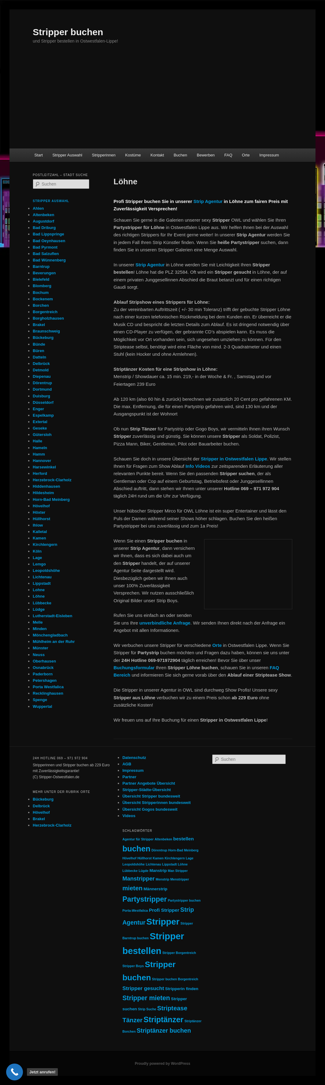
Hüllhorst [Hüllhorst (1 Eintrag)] (144, 858)
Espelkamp (43, 415)
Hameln (40, 447)
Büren (38, 350)
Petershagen (45, 680)
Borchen (41, 305)
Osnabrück (43, 667)
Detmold (41, 370)
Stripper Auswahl (67, 155)
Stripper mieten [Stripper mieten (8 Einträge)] (146, 997)
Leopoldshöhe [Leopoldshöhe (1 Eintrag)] (133, 864)
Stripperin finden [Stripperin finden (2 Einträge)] (182, 988)
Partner (129, 777)
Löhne (39, 596)
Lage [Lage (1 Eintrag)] (189, 858)
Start (38, 155)
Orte (246, 155)
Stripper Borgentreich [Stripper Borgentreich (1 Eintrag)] (179, 953)
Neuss (39, 654)
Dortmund (42, 389)
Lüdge (39, 609)
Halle (37, 441)
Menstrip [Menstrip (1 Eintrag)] (162, 879)
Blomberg (42, 285)
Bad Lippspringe (48, 234)
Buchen (180, 155)
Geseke (40, 428)
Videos (128, 815)
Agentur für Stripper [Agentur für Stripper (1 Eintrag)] (138, 839)
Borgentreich (45, 312)
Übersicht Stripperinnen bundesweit (156, 802)
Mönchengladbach (50, 635)
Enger (38, 409)
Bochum (41, 292)
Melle (38, 622)
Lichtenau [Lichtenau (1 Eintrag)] (153, 864)
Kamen (39, 538)
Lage (37, 557)
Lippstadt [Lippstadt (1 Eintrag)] (169, 864)
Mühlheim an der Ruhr (54, 641)
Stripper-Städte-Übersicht (146, 789)
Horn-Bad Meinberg (51, 499)
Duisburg (41, 396)
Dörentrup (42, 383)
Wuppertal (42, 706)
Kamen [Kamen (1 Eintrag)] (158, 858)
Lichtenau (42, 577)
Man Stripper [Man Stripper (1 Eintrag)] (178, 871)
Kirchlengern (45, 544)
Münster (40, 648)
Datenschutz (134, 757)
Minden (40, 628)
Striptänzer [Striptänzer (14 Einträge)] (163, 1019)
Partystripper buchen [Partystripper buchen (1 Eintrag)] (184, 900)
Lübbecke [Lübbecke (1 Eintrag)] (130, 871)
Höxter (39, 512)
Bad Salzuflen (46, 253)
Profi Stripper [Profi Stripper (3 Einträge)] (164, 910)
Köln (37, 551)
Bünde (39, 344)
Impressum (269, 155)
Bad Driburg (44, 227)
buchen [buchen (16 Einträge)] (136, 848)
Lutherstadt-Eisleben (52, 616)
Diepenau (42, 376)
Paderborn (43, 674)
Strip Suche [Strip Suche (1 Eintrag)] (147, 1009)
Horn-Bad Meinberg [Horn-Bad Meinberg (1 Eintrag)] (183, 850)
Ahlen (38, 208)
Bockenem (43, 299)
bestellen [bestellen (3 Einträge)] (183, 838)
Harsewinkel (44, 467)
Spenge (40, 699)
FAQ (228, 155)
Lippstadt (42, 583)
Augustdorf (43, 221)
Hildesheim (43, 492)
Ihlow (38, 525)
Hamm (39, 454)
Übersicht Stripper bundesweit (151, 796)
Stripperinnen (103, 155)
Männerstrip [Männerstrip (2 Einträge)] (155, 889)
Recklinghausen (48, 693)
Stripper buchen (68, 32)
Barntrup (41, 266)
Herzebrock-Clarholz (52, 480)
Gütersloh (42, 434)
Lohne (39, 590)
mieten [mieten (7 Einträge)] (132, 888)
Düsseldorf (43, 402)
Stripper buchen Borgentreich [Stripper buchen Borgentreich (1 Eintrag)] (175, 979)
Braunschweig (46, 331)
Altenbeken (43, 214)
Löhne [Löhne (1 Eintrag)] (183, 864)
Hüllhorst (41, 518)
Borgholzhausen (48, 318)
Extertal (40, 421)
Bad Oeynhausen (49, 240)
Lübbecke (42, 603)
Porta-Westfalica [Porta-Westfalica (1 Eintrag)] (135, 910)
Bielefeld (41, 279)
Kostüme (133, 155)
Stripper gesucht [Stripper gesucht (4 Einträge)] (143, 988)
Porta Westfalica (48, 687)
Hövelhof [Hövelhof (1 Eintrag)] (129, 858)
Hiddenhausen (46, 486)
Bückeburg (43, 337)
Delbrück (41, 363)
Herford (40, 473)
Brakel (39, 324)
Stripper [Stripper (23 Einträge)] (162, 921)
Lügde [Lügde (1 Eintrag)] (143, 871)
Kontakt (157, 155)
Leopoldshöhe (46, 570)
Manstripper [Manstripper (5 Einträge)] (138, 878)
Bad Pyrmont (45, 247)
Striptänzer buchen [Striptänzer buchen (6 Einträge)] (164, 1030)
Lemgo (39, 564)
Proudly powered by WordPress (162, 1063)
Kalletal (40, 531)
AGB (126, 764)
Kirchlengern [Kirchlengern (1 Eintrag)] (175, 858)
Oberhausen (44, 661)
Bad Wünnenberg (49, 260)
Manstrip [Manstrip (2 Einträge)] (158, 870)
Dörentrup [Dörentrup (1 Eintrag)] (159, 850)
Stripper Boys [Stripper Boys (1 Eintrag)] (133, 966)
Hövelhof (41, 506)
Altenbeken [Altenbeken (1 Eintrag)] (163, 839)
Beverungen (44, 273)
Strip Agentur (207, 201)
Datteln (39, 357)
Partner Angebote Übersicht (148, 783)
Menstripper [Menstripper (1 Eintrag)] (179, 879)
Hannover (42, 460)
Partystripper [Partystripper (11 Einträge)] (144, 899)
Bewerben (206, 155)
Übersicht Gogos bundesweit (149, 809)
